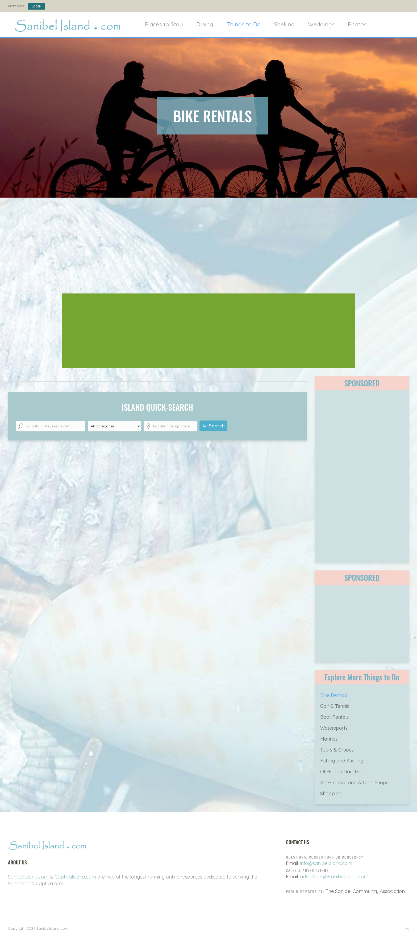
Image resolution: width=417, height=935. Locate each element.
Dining (204, 24)
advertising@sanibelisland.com (334, 876)
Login (36, 6)
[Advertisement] (208, 248)
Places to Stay (164, 24)
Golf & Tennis (334, 706)
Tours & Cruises (337, 750)
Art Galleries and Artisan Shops (354, 782)
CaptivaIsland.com (75, 877)
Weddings (321, 24)
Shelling (284, 24)
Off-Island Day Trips (342, 772)
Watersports (334, 728)
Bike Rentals (333, 695)
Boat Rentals (334, 717)
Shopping (330, 793)
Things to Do (244, 24)
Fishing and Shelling (341, 761)
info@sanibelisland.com (326, 863)
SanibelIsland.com (28, 877)
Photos (357, 24)
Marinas (329, 739)
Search (213, 425)
